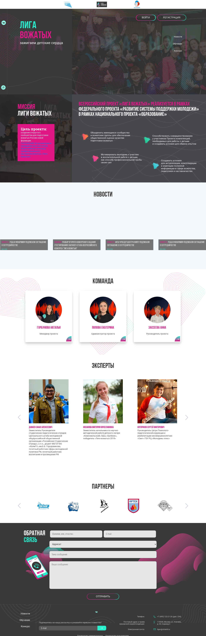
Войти (146, 17)
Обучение (177, 44)
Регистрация (171, 17)
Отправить (103, 595)
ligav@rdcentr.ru (163, 629)
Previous (19, 416)
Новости (178, 37)
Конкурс (178, 51)
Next (186, 416)
